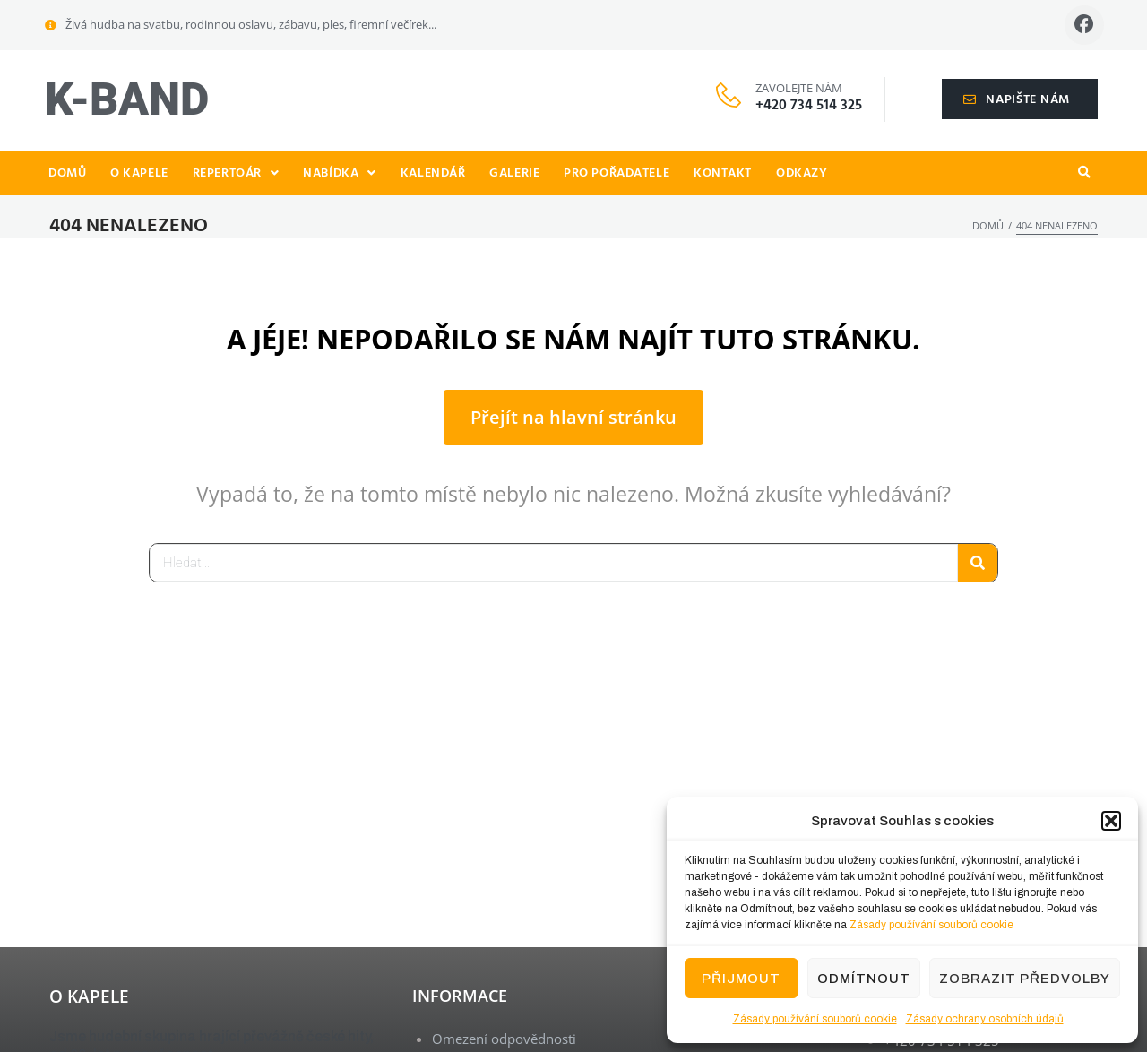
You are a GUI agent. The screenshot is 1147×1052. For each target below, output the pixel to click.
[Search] (977, 564)
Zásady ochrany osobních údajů (985, 1019)
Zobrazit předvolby (1024, 978)
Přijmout (741, 978)
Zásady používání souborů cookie (931, 924)
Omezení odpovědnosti (504, 1040)
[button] (1111, 821)
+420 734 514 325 (808, 107)
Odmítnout (863, 978)
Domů (988, 227)
